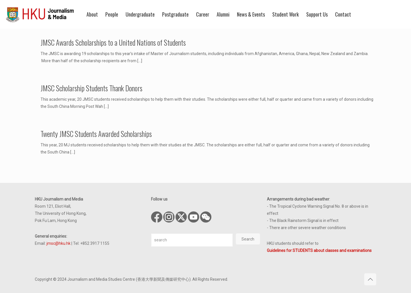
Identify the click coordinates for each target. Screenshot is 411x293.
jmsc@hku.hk (58, 243)
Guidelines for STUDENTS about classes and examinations (319, 250)
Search (247, 239)
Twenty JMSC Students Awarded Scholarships (96, 133)
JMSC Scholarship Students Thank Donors (91, 88)
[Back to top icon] (370, 279)
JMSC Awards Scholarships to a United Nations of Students (113, 42)
